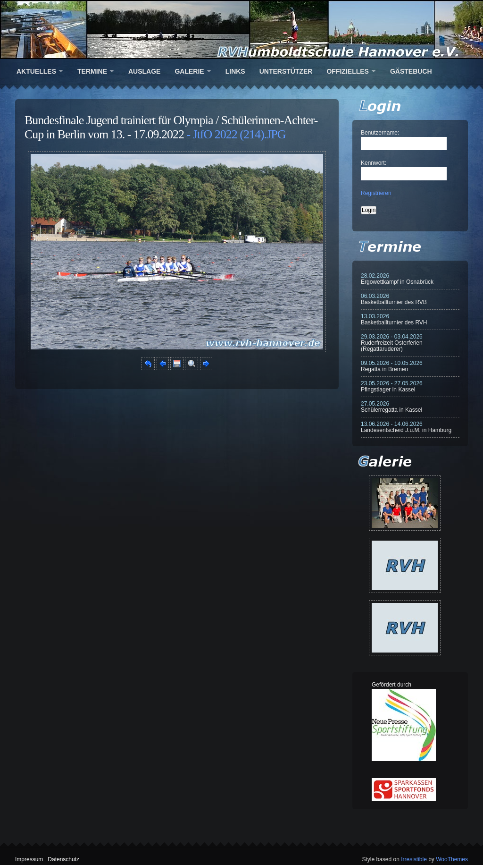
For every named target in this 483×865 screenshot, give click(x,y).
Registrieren (376, 193)
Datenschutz (63, 859)
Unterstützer (286, 71)
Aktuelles (36, 71)
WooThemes (452, 859)
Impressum (29, 859)
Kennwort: (373, 163)
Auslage (144, 71)
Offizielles (347, 71)
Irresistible (414, 859)
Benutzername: (380, 132)
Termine (92, 71)
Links (235, 71)
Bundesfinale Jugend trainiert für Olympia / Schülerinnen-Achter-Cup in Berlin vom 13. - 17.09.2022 (171, 127)
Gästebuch (411, 71)
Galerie (189, 71)
